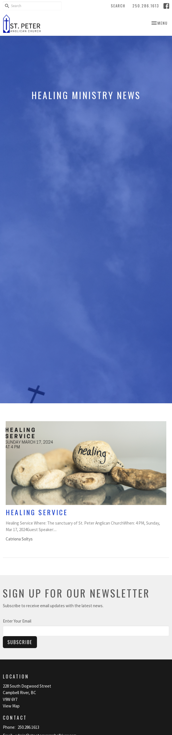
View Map (11, 706)
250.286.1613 (145, 6)
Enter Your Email (17, 621)
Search (118, 6)
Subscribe (19, 642)
